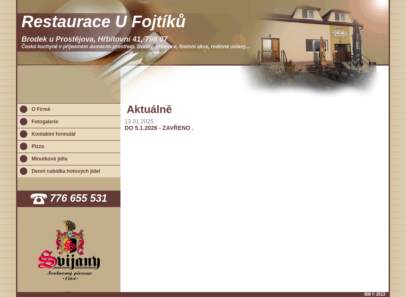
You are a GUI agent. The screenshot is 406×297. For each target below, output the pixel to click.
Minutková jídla (49, 159)
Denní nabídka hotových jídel (65, 171)
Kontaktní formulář (53, 134)
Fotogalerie (44, 122)
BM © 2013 (374, 294)
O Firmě (40, 109)
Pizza (37, 146)
